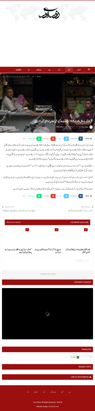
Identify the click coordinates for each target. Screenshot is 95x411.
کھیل (62, 392)
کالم (28, 392)
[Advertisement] (47, 46)
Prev (86, 261)
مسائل (55, 70)
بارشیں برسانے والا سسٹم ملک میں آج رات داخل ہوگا (80, 210)
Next (79, 261)
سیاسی (45, 70)
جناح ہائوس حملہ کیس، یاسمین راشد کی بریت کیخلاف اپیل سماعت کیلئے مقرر (18, 210)
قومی (65, 70)
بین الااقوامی (34, 70)
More (22, 70)
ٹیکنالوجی (36, 392)
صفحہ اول (75, 70)
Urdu (75, 357)
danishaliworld (54, 406)
